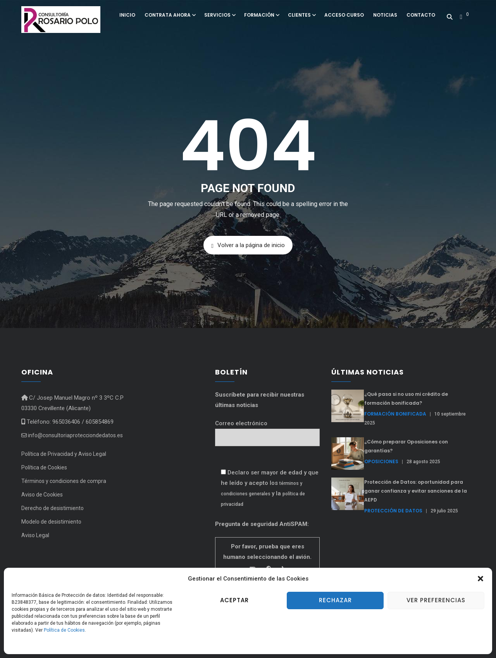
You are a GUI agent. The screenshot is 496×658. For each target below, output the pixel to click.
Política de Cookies (64, 630)
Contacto (420, 15)
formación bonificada (395, 414)
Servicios (219, 15)
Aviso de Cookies (42, 494)
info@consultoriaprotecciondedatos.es (72, 435)
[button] (480, 578)
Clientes (301, 15)
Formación (261, 15)
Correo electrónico (267, 430)
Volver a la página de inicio (247, 245)
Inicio (127, 15)
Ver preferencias (435, 600)
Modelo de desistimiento (51, 522)
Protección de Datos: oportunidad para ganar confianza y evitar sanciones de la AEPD (415, 491)
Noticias (385, 15)
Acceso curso (344, 15)
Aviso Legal (35, 535)
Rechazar (335, 600)
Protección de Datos (393, 510)
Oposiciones (381, 461)
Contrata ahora (170, 15)
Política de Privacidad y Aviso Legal (63, 454)
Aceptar (234, 600)
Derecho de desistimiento (52, 508)
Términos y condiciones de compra (63, 481)
